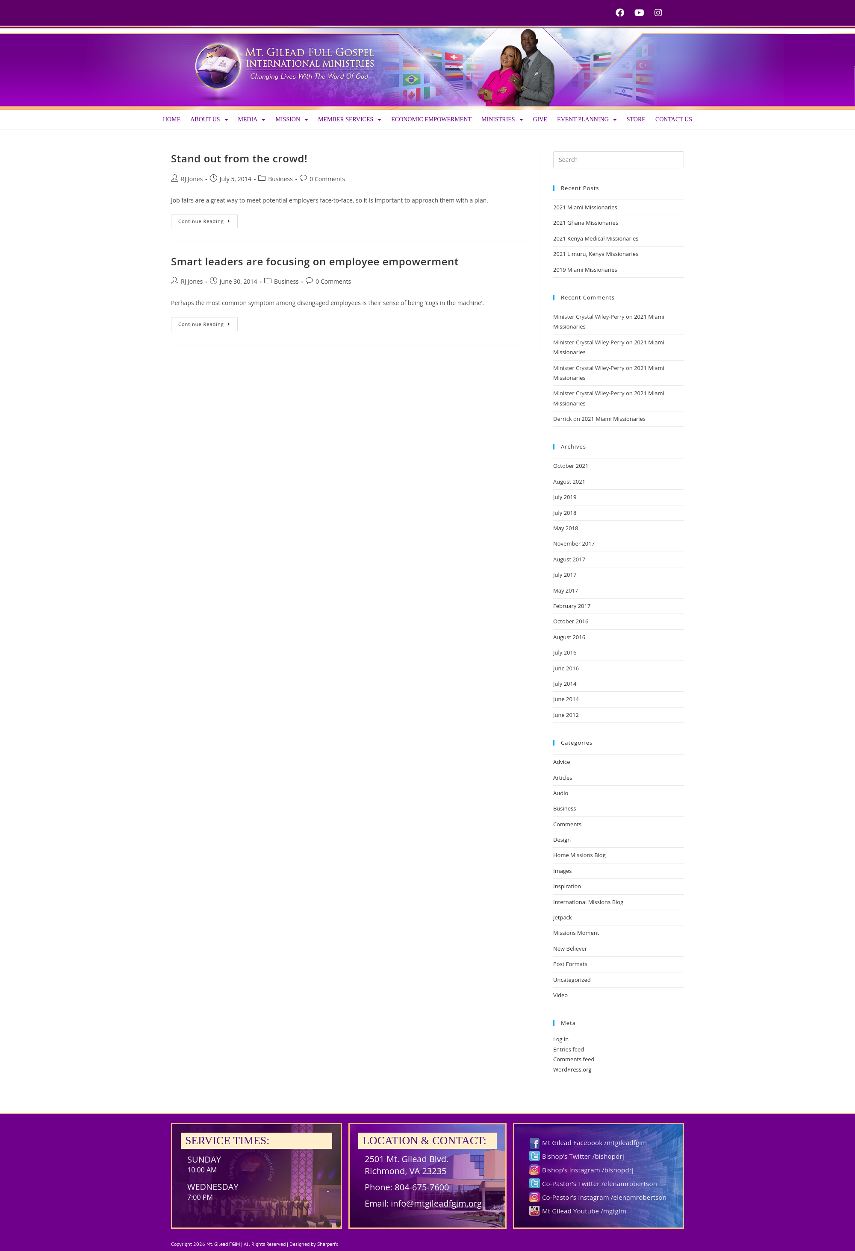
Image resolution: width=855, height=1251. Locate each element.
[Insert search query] (618, 159)
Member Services (349, 119)
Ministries (502, 119)
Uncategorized (572, 980)
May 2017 (565, 590)
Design (562, 839)
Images (562, 871)
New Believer (570, 948)
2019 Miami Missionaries (585, 269)
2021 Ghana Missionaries (585, 222)
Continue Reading (208, 219)
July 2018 (564, 513)
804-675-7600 (422, 1187)
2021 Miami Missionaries (585, 207)
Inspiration (567, 886)
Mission (291, 119)
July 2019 (564, 497)
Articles (562, 777)
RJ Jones (192, 179)
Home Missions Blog (579, 855)
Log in (561, 1039)
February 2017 (571, 606)
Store (636, 119)
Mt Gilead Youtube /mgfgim (584, 1211)
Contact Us (673, 119)
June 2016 (566, 668)
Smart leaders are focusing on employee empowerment (315, 261)
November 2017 (574, 543)
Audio (560, 793)
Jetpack (562, 917)
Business (280, 179)
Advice (561, 762)
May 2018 (565, 528)
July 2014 (564, 683)
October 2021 (570, 466)
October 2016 (570, 621)
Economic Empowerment (431, 119)
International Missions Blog (588, 902)
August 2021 (569, 481)
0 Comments (327, 179)
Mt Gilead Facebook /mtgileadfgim (594, 1142)
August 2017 (569, 559)
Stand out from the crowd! (239, 158)
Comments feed (573, 1059)
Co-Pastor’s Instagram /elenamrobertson (604, 1197)
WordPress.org (572, 1069)
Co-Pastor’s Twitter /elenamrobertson (599, 1183)
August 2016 (569, 637)
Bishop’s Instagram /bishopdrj (588, 1170)
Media (252, 119)
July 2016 (564, 652)
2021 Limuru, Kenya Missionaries (595, 254)
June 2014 (566, 699)
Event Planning (587, 119)
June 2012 (566, 715)
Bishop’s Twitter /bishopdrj (583, 1156)
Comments (567, 824)
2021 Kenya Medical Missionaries (596, 238)
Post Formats (570, 964)
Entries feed (568, 1049)
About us (209, 119)
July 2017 (564, 575)
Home (171, 119)
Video (560, 995)
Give (540, 119)
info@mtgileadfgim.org (436, 1203)
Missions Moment (576, 933)
